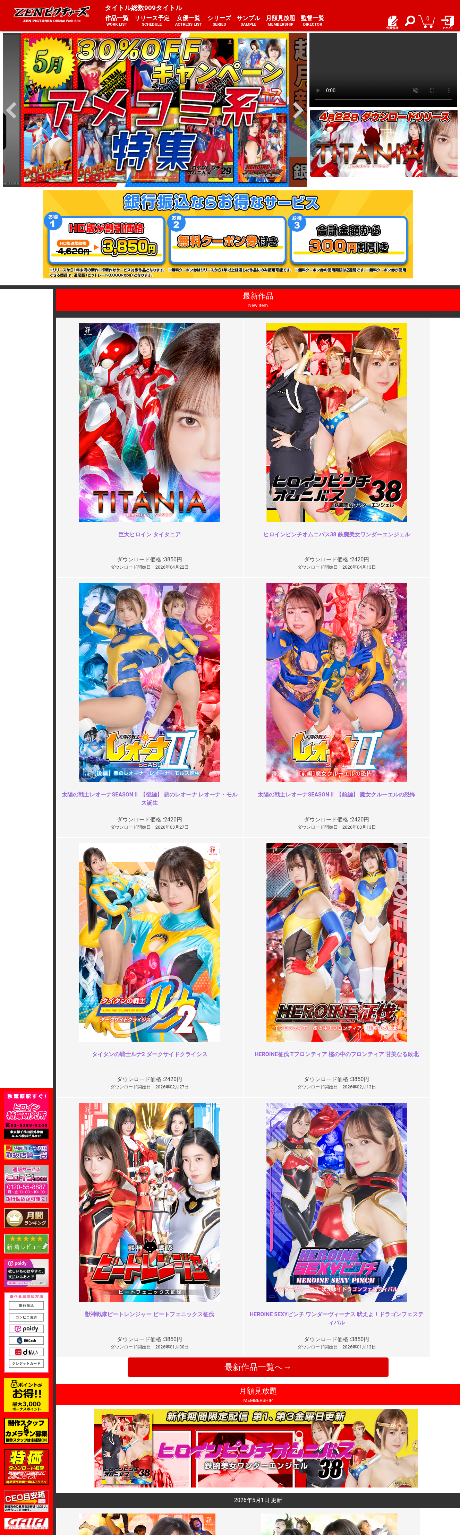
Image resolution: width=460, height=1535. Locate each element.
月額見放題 (280, 21)
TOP (87, 1462)
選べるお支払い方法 (104, 1485)
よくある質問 (248, 1470)
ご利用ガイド (96, 1470)
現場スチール (96, 1492)
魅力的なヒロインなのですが (175, 1330)
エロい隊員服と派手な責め (374, 1204)
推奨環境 (92, 1477)
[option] (155, 110)
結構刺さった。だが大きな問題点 (181, 1204)
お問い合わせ (248, 1477)
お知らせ (244, 1462)
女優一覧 (188, 21)
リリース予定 (152, 21)
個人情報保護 (172, 1477)
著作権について (175, 1485)
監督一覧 (312, 21)
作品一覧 (117, 21)
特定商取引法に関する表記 (187, 1470)
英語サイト (246, 1485)
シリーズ (219, 21)
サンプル (248, 21)
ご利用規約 (170, 1462)
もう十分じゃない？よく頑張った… (385, 1330)
